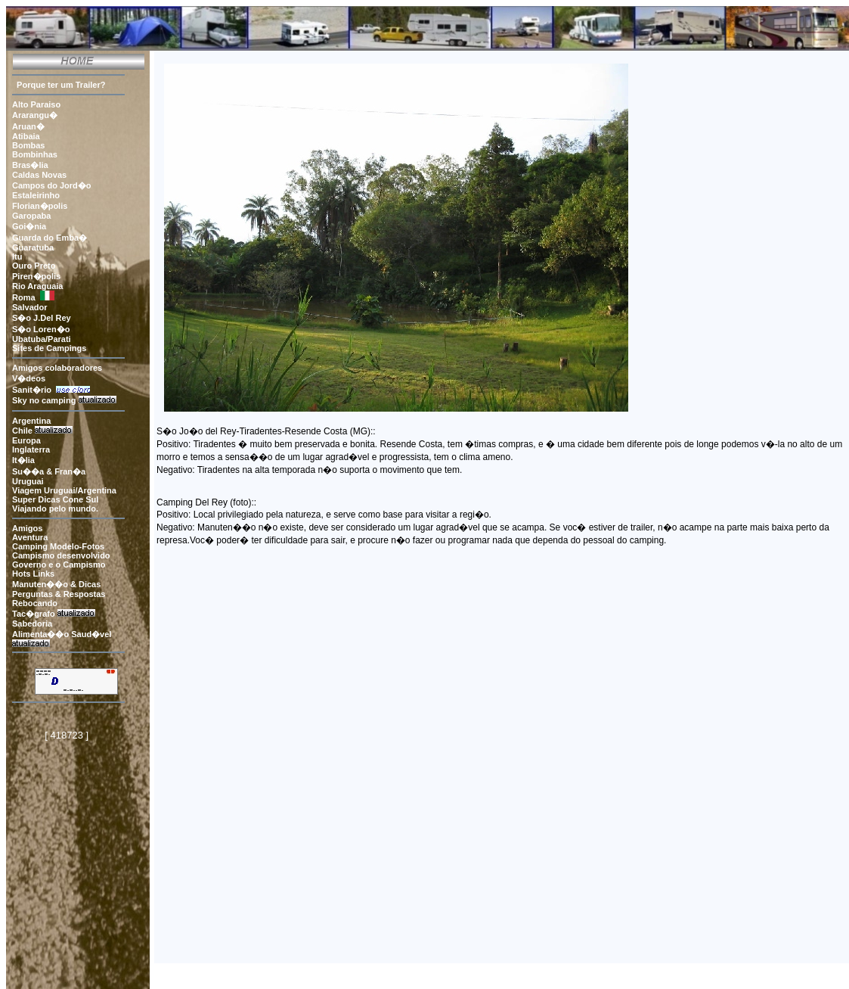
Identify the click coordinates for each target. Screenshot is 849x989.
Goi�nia (29, 226)
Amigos (27, 528)
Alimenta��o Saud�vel (61, 634)
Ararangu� (34, 115)
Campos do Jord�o (51, 185)
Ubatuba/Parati (41, 339)
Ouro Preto (33, 265)
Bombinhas (34, 154)
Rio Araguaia (37, 286)
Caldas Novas (39, 174)
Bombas (28, 145)
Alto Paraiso (36, 104)
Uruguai (28, 481)
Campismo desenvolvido (61, 555)
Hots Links (33, 573)
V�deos (28, 378)
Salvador (29, 307)
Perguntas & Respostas (58, 594)
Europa (27, 440)
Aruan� (28, 126)
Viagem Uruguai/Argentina (64, 490)
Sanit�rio (34, 389)
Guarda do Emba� (49, 237)
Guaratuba (33, 247)
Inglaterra (32, 449)
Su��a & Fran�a (48, 471)
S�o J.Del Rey (41, 317)
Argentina (31, 420)
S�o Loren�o (41, 329)
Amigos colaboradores (57, 367)
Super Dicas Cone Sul (55, 499)
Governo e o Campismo (58, 564)
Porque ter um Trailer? (58, 84)
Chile (22, 430)
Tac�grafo (33, 613)
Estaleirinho (36, 195)
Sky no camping (44, 400)
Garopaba (31, 215)
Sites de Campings (49, 348)
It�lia (24, 460)
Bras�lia (30, 164)
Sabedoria (32, 623)
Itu (17, 256)
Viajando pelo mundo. (55, 508)
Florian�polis (39, 205)
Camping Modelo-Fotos (58, 546)
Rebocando (36, 603)
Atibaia (26, 136)
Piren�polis (36, 276)
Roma (24, 297)
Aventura (30, 537)
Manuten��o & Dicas (56, 584)
